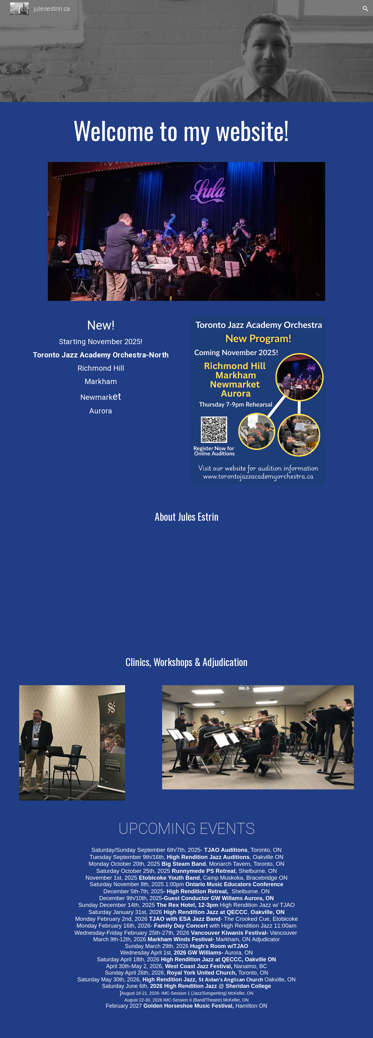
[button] (365, 8)
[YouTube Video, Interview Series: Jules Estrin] (100, 589)
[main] (186, 130)
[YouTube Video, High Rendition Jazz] (272, 589)
